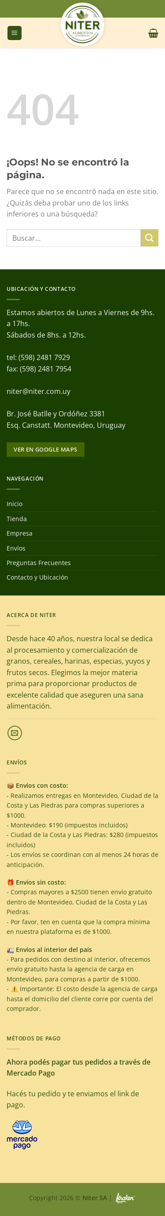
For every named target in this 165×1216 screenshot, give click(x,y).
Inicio (14, 504)
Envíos (16, 548)
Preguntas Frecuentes (39, 562)
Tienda (17, 518)
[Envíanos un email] (14, 733)
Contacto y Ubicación (37, 577)
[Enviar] (149, 237)
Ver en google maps (45, 449)
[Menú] (14, 33)
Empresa (20, 533)
